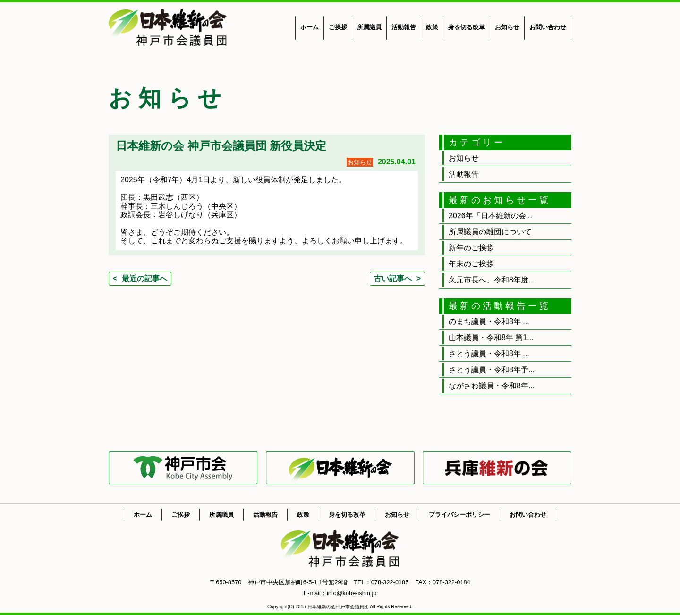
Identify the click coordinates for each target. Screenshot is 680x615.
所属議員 (369, 27)
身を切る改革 (466, 27)
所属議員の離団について (490, 232)
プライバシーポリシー (459, 514)
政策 (432, 27)
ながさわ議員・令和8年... (492, 386)
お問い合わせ (547, 27)
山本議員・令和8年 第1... (491, 337)
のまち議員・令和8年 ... (489, 321)
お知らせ (507, 27)
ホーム (309, 27)
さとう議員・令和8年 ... (489, 354)
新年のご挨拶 (471, 248)
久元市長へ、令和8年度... (492, 280)
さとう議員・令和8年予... (492, 370)
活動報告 (403, 27)
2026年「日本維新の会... (490, 216)
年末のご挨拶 (471, 264)
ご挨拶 (338, 27)
